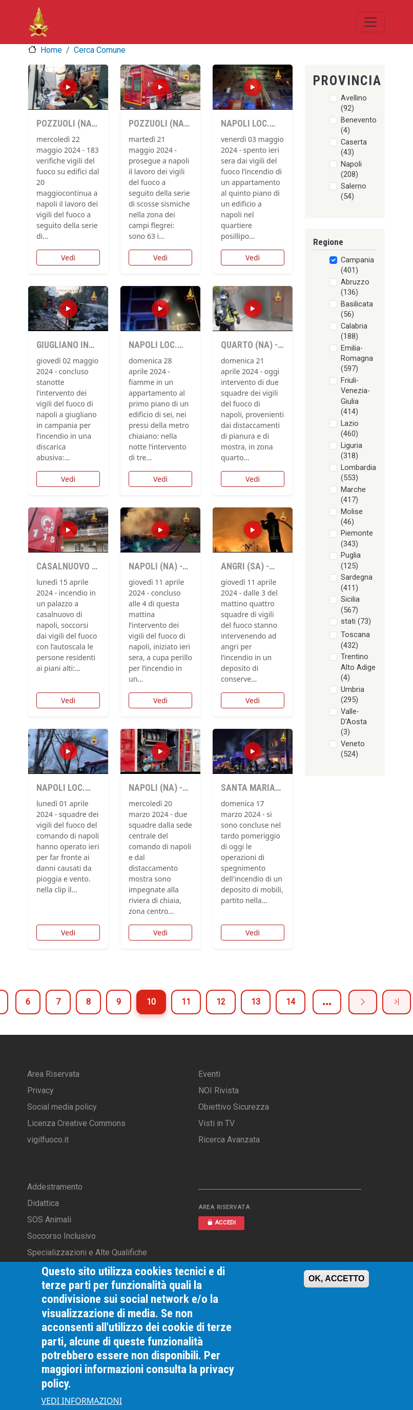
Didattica (43, 1203)
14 (290, 1002)
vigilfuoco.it (48, 1140)
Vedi (68, 257)
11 (186, 1002)
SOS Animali (49, 1219)
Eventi (209, 1074)
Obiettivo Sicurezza (233, 1107)
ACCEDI (221, 1222)
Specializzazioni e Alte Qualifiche (87, 1252)
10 (151, 1002)
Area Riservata (53, 1074)
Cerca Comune (100, 50)
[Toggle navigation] (370, 22)
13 (255, 1002)
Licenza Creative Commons (76, 1123)
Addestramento (54, 1187)
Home (51, 50)
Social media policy (62, 1107)
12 (220, 1002)
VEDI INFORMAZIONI (82, 1400)
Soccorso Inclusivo (61, 1236)
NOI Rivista (218, 1090)
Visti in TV (216, 1123)
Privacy (40, 1090)
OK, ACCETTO (336, 1278)
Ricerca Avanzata (229, 1140)
